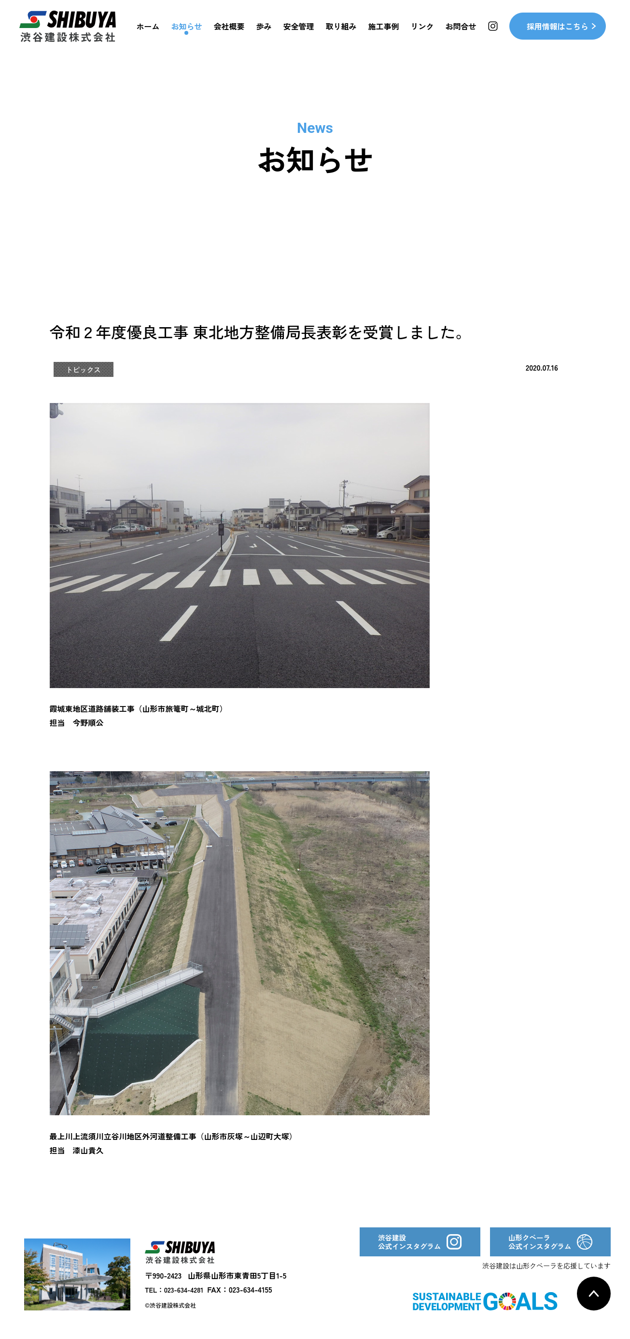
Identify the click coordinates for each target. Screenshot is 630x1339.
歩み (264, 29)
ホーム (147, 29)
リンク (422, 29)
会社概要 (229, 29)
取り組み (341, 29)
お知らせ (186, 29)
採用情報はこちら (557, 29)
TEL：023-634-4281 (177, 1293)
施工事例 (383, 29)
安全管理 (298, 29)
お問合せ (461, 29)
